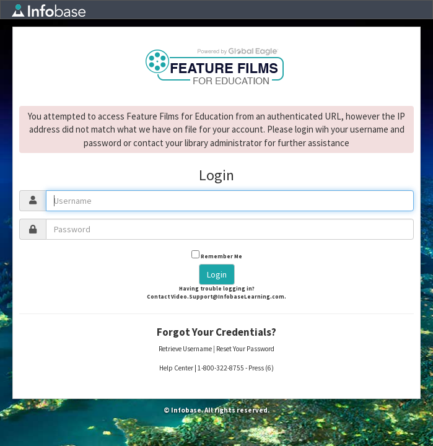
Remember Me (221, 256)
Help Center (176, 368)
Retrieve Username (185, 348)
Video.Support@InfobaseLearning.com (227, 296)
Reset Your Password (245, 348)
